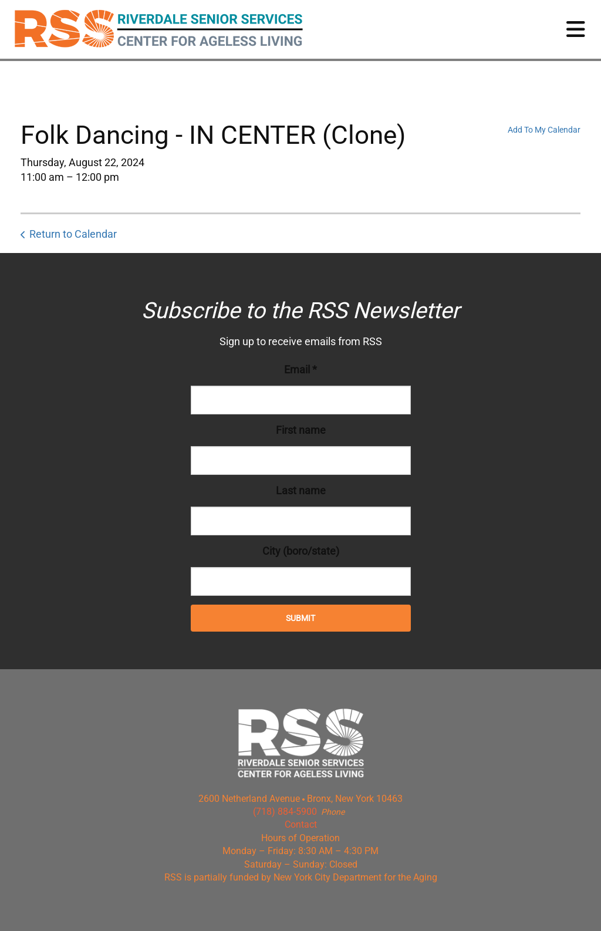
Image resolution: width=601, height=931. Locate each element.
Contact (301, 824)
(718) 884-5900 (285, 811)
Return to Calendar (73, 234)
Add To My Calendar (544, 129)
